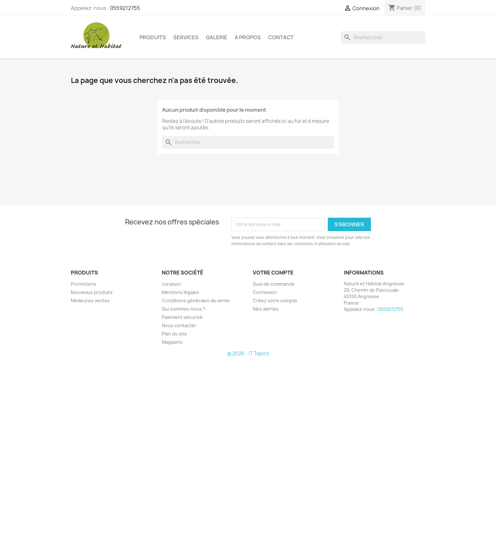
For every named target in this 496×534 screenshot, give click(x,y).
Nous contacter (179, 325)
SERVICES (186, 37)
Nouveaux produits (92, 292)
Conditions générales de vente (196, 300)
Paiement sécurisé (182, 317)
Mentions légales (180, 292)
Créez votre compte (275, 300)
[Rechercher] (383, 37)
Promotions (83, 284)
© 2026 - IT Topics (248, 353)
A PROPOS (248, 37)
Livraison (171, 284)
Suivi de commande (274, 284)
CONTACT (281, 37)
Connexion (265, 292)
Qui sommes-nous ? (183, 309)
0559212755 (125, 7)
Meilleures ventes (90, 300)
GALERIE (216, 37)
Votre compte (273, 272)
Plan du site (174, 334)
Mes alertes (266, 309)
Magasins (172, 342)
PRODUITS (152, 37)
